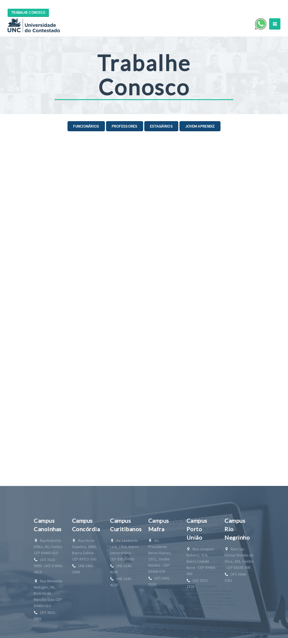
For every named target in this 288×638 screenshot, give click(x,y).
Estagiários (161, 126)
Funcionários (86, 126)
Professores (125, 126)
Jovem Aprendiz (200, 126)
